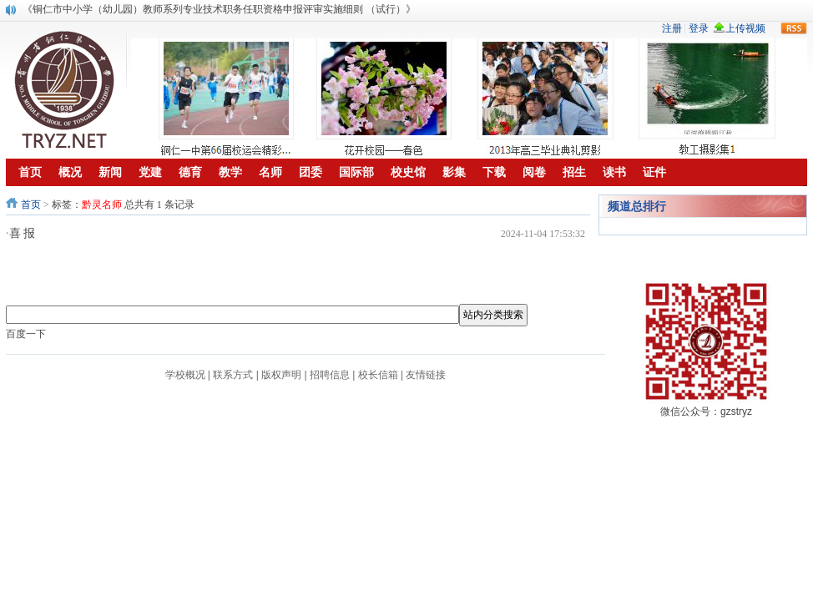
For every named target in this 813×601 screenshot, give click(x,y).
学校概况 (185, 375)
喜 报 (22, 233)
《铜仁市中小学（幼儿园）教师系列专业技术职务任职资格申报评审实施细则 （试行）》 (219, 9)
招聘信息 (330, 375)
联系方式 (233, 375)
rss (793, 28)
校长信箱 (378, 375)
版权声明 (281, 375)
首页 (31, 204)
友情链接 (426, 375)
